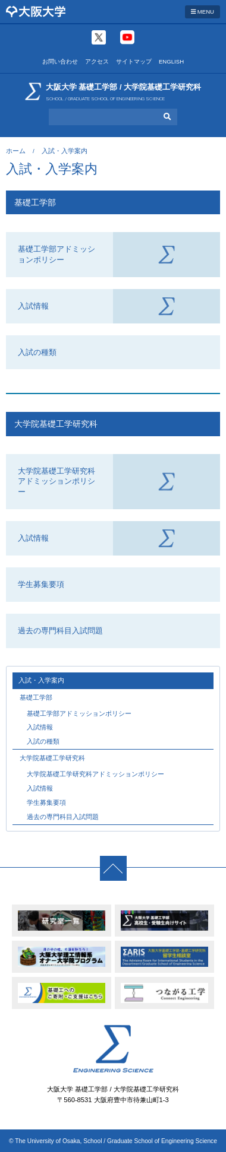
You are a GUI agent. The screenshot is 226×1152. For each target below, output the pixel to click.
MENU (202, 11)
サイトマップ (134, 61)
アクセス (97, 61)
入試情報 (33, 306)
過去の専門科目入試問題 (60, 630)
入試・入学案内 (41, 680)
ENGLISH (171, 61)
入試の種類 (37, 352)
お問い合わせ (60, 61)
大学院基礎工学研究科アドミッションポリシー (56, 481)
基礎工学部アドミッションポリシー (56, 254)
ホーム (16, 150)
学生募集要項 (41, 584)
